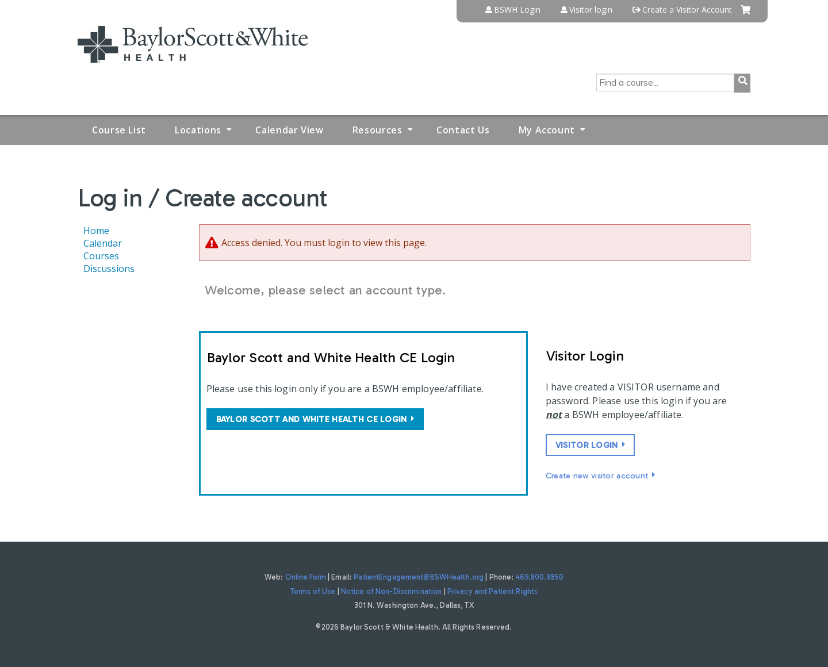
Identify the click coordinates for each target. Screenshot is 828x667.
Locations (198, 130)
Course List (119, 130)
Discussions (109, 268)
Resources (377, 130)
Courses (101, 256)
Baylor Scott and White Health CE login (311, 419)
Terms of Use (313, 591)
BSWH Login (517, 10)
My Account (547, 130)
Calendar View (289, 130)
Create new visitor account (597, 475)
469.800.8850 (540, 577)
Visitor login (590, 10)
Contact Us (462, 130)
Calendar (102, 243)
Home (96, 230)
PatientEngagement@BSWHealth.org (419, 577)
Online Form (305, 577)
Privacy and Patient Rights (492, 591)
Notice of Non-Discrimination (391, 591)
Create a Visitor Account (687, 10)
